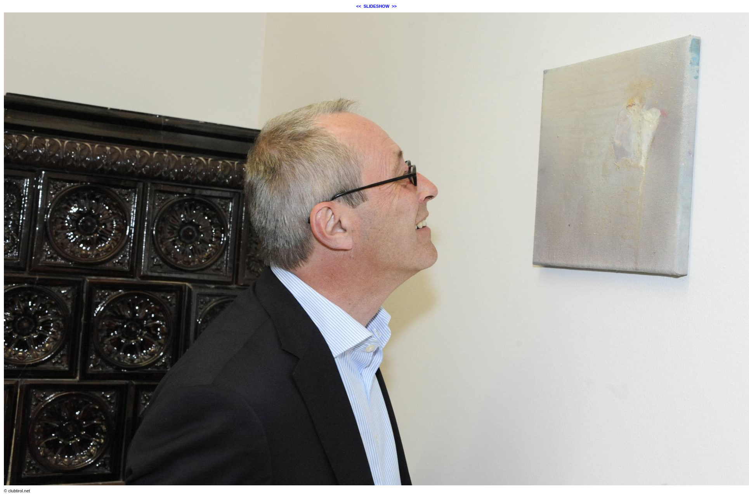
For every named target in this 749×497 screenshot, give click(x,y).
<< (358, 6)
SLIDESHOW (377, 6)
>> (394, 6)
